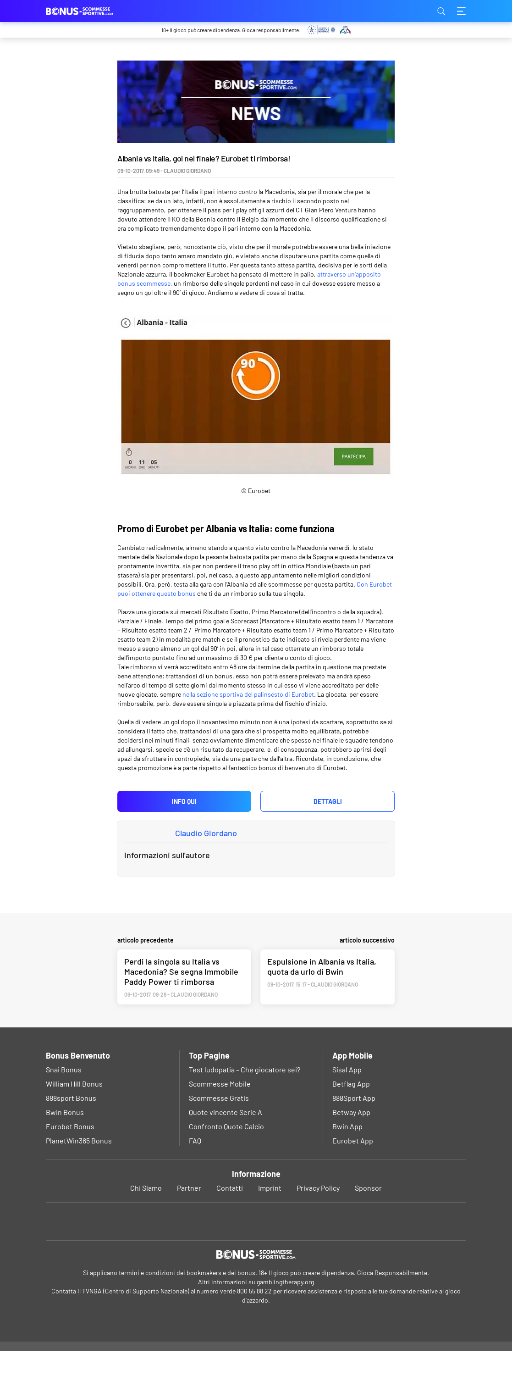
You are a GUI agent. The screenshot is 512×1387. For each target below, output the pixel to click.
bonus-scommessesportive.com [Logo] (92, 11)
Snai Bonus (64, 1105)
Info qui (184, 801)
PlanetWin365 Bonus (79, 1176)
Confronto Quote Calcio (226, 1162)
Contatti (229, 1224)
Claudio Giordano (206, 833)
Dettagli (328, 801)
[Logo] (256, 1290)
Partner (189, 1224)
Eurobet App (352, 1176)
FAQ (195, 1176)
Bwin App (347, 1162)
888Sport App (353, 1134)
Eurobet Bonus (70, 1162)
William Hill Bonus (74, 1119)
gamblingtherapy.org (285, 1318)
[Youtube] (256, 1256)
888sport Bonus (71, 1134)
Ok (224, 1369)
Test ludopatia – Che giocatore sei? (244, 1105)
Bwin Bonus (65, 1148)
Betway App (351, 1148)
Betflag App (351, 1119)
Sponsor (368, 1224)
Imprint (269, 1224)
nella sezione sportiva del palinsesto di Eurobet (248, 694)
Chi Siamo (146, 1224)
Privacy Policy (318, 1224)
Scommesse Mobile (220, 1119)
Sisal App (347, 1105)
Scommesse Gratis (219, 1134)
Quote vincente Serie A (225, 1148)
